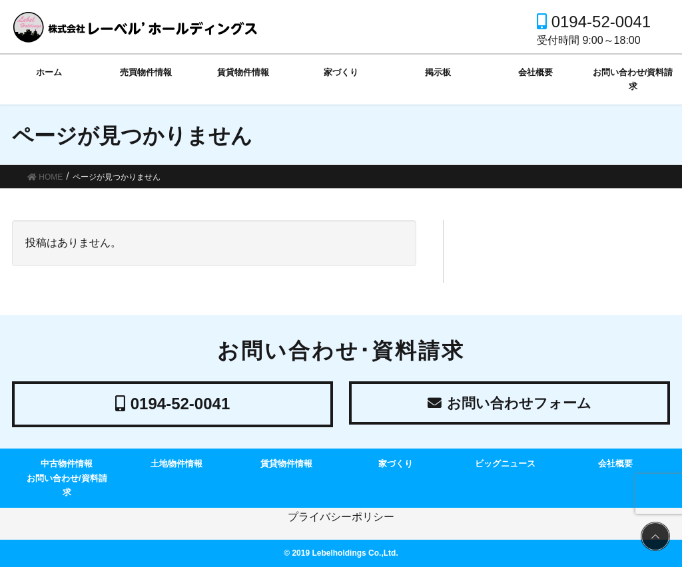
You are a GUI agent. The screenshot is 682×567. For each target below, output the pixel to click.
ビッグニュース (505, 464)
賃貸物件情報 (286, 464)
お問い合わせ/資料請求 (67, 485)
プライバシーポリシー (341, 516)
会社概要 (615, 464)
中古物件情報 (67, 464)
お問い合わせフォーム (510, 404)
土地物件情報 (176, 464)
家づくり (395, 464)
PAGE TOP (653, 537)
